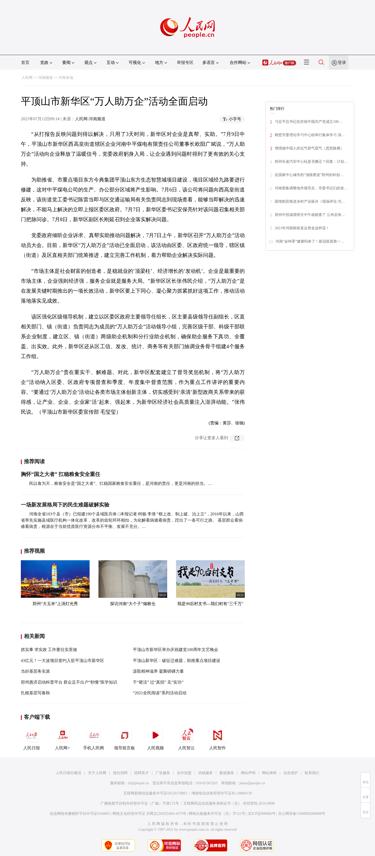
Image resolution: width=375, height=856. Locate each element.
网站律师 (269, 773)
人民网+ (62, 738)
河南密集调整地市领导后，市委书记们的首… (311, 188)
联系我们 (312, 773)
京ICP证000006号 (262, 814)
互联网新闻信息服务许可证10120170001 (155, 793)
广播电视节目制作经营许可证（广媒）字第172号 (140, 803)
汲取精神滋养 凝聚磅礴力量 (158, 671)
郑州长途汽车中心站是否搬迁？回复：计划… (311, 162)
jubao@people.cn (252, 783)
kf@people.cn (138, 783)
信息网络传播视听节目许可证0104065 (80, 814)
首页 (25, 62)
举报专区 (185, 62)
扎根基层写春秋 (35, 693)
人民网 (27, 78)
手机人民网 (93, 738)
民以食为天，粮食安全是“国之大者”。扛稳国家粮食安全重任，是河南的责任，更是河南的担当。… (120, 483)
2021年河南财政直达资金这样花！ (302, 228)
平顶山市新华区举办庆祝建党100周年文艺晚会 (175, 649)
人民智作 (217, 738)
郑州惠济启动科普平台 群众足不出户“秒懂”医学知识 (69, 682)
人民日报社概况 (68, 773)
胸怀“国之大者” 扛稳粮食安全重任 (60, 474)
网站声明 (248, 773)
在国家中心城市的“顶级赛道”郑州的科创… (309, 175)
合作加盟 (184, 773)
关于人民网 (97, 773)
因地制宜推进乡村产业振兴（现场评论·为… (310, 201)
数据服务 (227, 773)
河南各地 (66, 78)
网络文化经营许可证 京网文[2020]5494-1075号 (149, 814)
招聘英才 (141, 773)
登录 (342, 62)
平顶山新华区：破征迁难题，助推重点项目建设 (176, 660)
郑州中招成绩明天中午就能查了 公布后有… (310, 215)
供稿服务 (205, 773)
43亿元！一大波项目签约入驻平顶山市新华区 (62, 660)
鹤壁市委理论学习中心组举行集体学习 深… (310, 135)
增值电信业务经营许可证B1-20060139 (221, 793)
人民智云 (186, 738)
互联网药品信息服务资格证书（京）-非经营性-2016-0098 (228, 803)
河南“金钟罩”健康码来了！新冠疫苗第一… (310, 241)
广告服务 (162, 773)
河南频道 (45, 78)
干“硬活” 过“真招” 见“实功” (158, 682)
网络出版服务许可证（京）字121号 (217, 814)
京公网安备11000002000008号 (301, 814)
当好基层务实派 (35, 671)
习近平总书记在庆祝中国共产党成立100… (308, 122)
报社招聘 (120, 773)
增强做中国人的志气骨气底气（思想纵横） (309, 148)
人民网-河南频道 (90, 119)
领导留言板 (124, 738)
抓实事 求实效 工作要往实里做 (49, 649)
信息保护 (290, 773)
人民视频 (155, 738)
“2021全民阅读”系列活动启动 (159, 693)
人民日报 (31, 738)
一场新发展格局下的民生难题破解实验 (65, 505)
